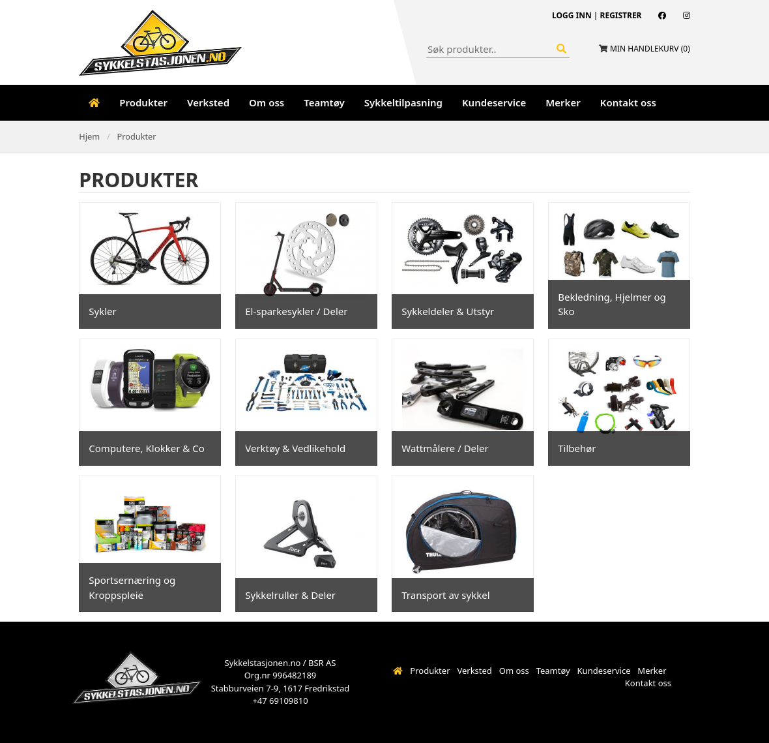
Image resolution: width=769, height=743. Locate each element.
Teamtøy (324, 102)
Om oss (266, 102)
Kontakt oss (628, 102)
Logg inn (572, 15)
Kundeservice (494, 102)
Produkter (143, 102)
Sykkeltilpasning (403, 102)
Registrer (621, 15)
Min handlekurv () (650, 48)
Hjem (89, 136)
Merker (562, 102)
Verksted (208, 102)
